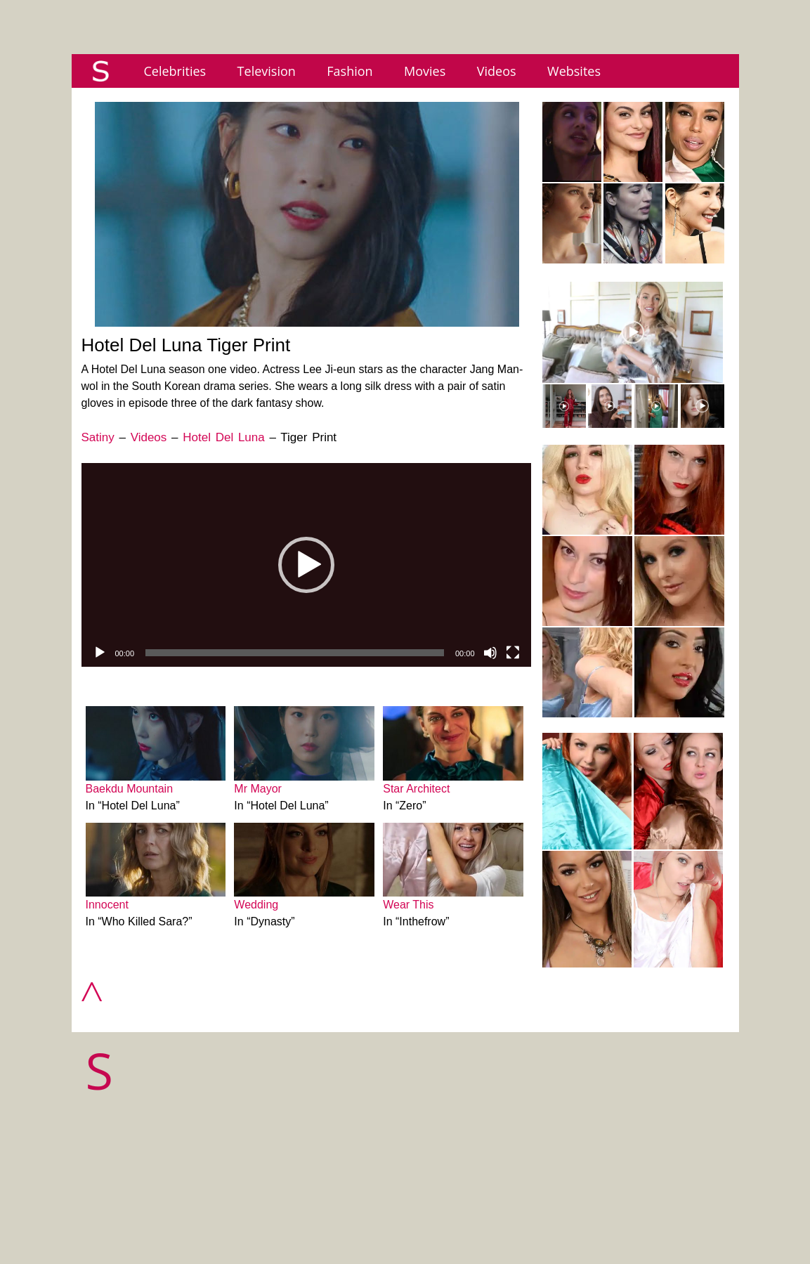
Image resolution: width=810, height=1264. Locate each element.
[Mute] (490, 653)
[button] (306, 565)
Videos (496, 71)
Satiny (98, 437)
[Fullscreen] (513, 653)
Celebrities (175, 71)
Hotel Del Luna (223, 437)
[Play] (100, 653)
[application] (306, 565)
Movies (424, 71)
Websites (574, 71)
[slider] (294, 652)
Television (266, 71)
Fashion (349, 71)
